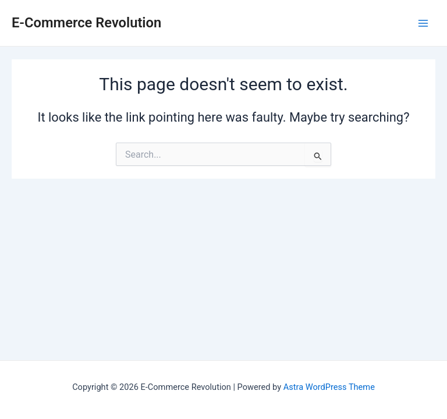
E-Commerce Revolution (86, 23)
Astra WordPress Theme (329, 387)
